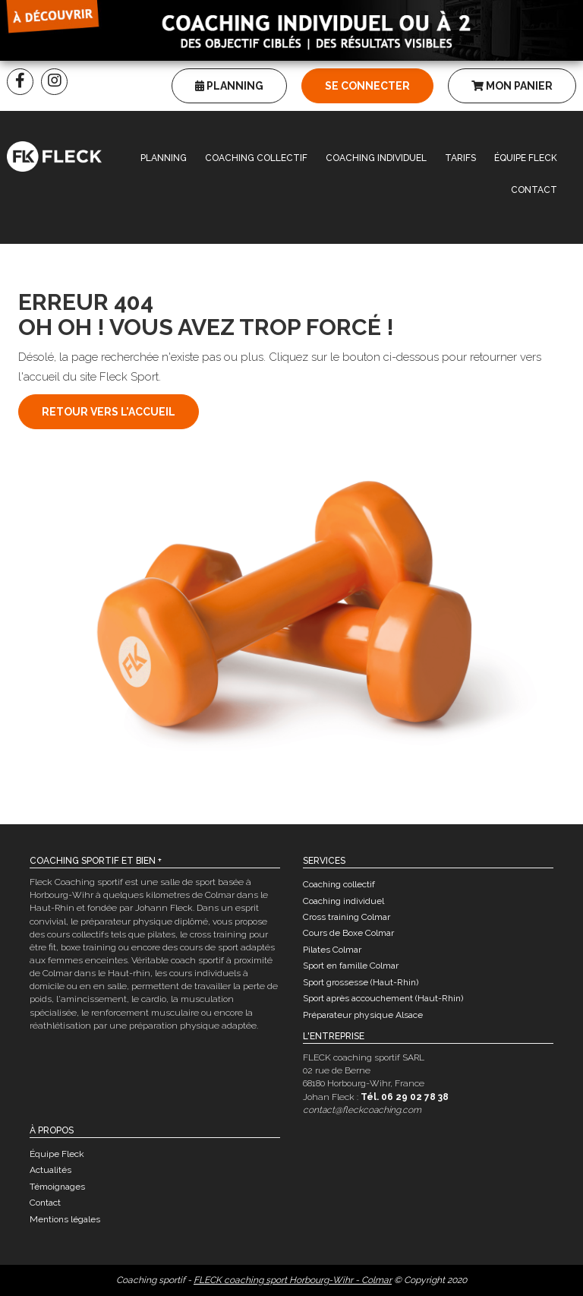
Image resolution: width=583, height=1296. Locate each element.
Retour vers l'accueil (108, 412)
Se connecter (367, 86)
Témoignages (57, 1186)
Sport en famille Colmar (351, 965)
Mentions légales (65, 1219)
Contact (534, 190)
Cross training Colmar (346, 917)
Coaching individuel (376, 158)
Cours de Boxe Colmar (348, 933)
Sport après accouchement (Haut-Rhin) (383, 998)
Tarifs (460, 158)
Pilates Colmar (332, 949)
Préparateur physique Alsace (363, 1015)
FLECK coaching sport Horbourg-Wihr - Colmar (293, 1280)
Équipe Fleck (525, 158)
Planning (229, 86)
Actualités (50, 1170)
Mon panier (512, 86)
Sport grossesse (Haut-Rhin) (360, 982)
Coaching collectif (256, 158)
